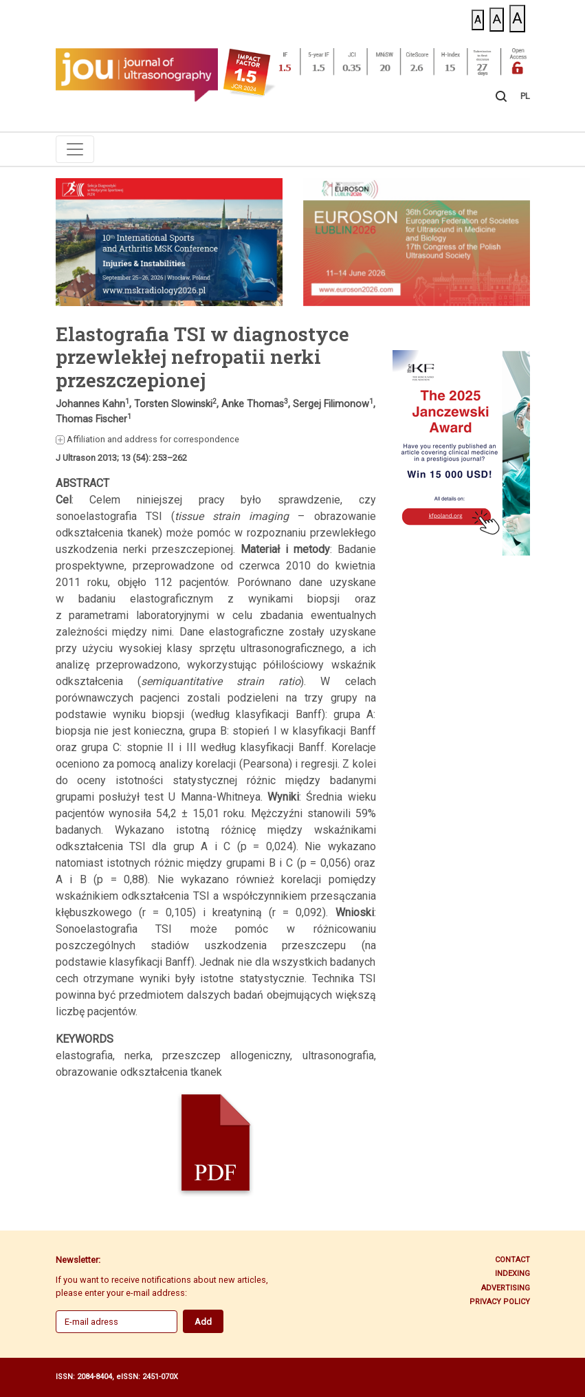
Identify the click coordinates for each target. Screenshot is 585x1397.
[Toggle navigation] (75, 149)
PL (525, 96)
